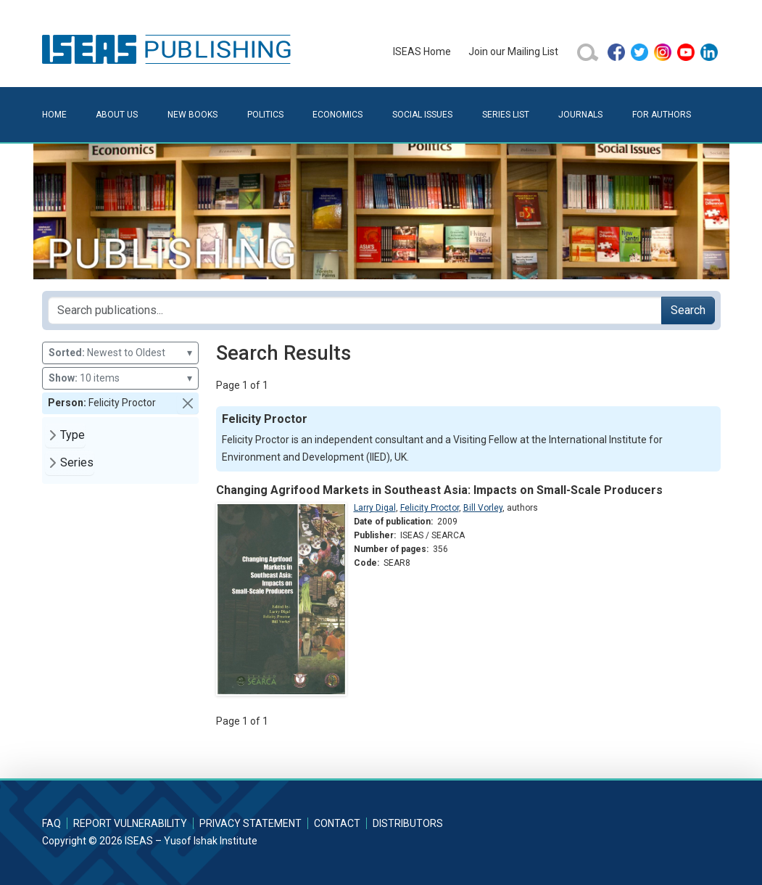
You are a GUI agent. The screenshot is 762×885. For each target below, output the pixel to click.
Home (54, 115)
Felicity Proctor (429, 508)
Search (688, 310)
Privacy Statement (250, 823)
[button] (188, 403)
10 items (120, 378)
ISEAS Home (422, 51)
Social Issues (422, 115)
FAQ (51, 823)
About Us (117, 115)
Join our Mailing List (513, 51)
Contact (337, 823)
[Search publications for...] (355, 310)
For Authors (661, 115)
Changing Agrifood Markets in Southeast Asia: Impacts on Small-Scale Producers (439, 490)
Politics (265, 115)
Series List (505, 115)
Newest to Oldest (120, 353)
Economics (337, 115)
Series (77, 462)
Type (72, 435)
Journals (580, 115)
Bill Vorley (482, 508)
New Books (192, 115)
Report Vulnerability (130, 823)
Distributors (408, 823)
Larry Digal (375, 508)
